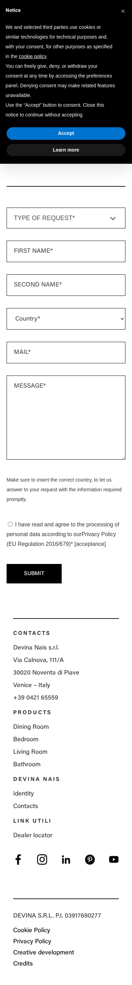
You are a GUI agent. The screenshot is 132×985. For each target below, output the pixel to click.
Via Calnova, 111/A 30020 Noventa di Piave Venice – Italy (46, 673)
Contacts (25, 807)
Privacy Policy (98, 534)
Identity (23, 794)
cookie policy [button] (32, 56)
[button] (123, 11)
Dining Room (31, 727)
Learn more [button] (66, 150)
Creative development (43, 953)
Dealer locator (32, 836)
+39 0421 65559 (35, 698)
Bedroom (25, 740)
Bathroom (27, 765)
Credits (23, 964)
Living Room (30, 752)
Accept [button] (66, 133)
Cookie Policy (31, 931)
